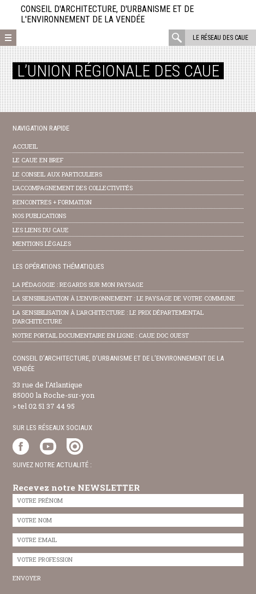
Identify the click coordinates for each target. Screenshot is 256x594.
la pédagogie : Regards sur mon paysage (78, 284)
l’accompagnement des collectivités (73, 188)
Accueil (25, 146)
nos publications (39, 215)
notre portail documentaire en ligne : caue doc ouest (101, 335)
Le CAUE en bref (38, 160)
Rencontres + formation (52, 202)
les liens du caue (41, 230)
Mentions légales (42, 243)
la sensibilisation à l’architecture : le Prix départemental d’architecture (108, 317)
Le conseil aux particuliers (57, 174)
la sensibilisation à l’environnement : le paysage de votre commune (124, 298)
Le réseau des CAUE (220, 38)
